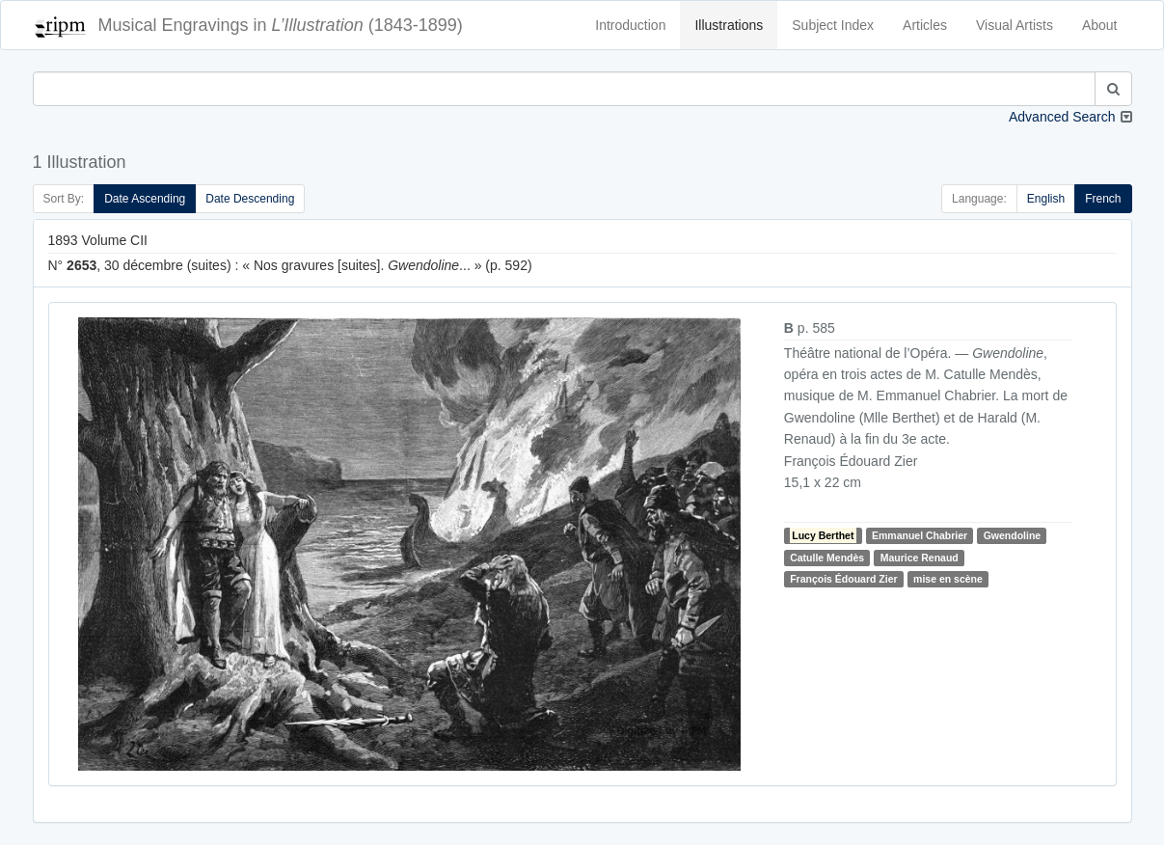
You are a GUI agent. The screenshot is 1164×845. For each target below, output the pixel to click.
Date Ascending (144, 198)
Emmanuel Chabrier (919, 535)
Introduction (630, 25)
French (1103, 198)
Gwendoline (1013, 535)
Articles (925, 25)
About (1100, 25)
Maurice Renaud (919, 557)
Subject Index (833, 25)
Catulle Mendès (827, 557)
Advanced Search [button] (1062, 116)
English (1046, 198)
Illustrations (728, 25)
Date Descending (249, 198)
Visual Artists (1014, 25)
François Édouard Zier (843, 579)
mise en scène (948, 579)
